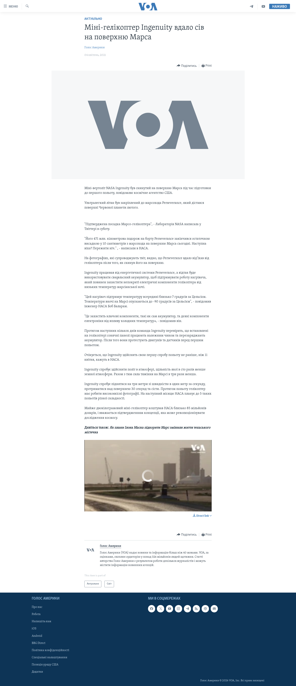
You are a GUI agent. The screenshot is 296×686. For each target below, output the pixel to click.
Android (37, 635)
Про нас (37, 607)
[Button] (187, 65)
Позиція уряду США (45, 664)
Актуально (93, 19)
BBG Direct (38, 642)
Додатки (37, 671)
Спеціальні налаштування (49, 657)
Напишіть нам (41, 621)
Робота (36, 614)
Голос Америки (94, 47)
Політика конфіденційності (50, 650)
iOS (34, 628)
